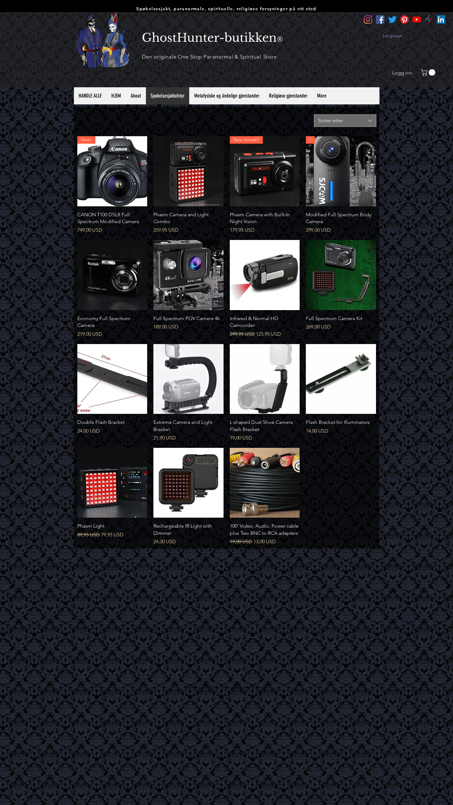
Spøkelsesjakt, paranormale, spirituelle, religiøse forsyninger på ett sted (226, 9)
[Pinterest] (404, 19)
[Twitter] (392, 19)
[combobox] (345, 120)
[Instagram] (368, 19)
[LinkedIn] (441, 19)
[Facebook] (380, 19)
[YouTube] (416, 19)
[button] (429, 72)
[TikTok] (429, 19)
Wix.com (260, 687)
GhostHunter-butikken (209, 38)
